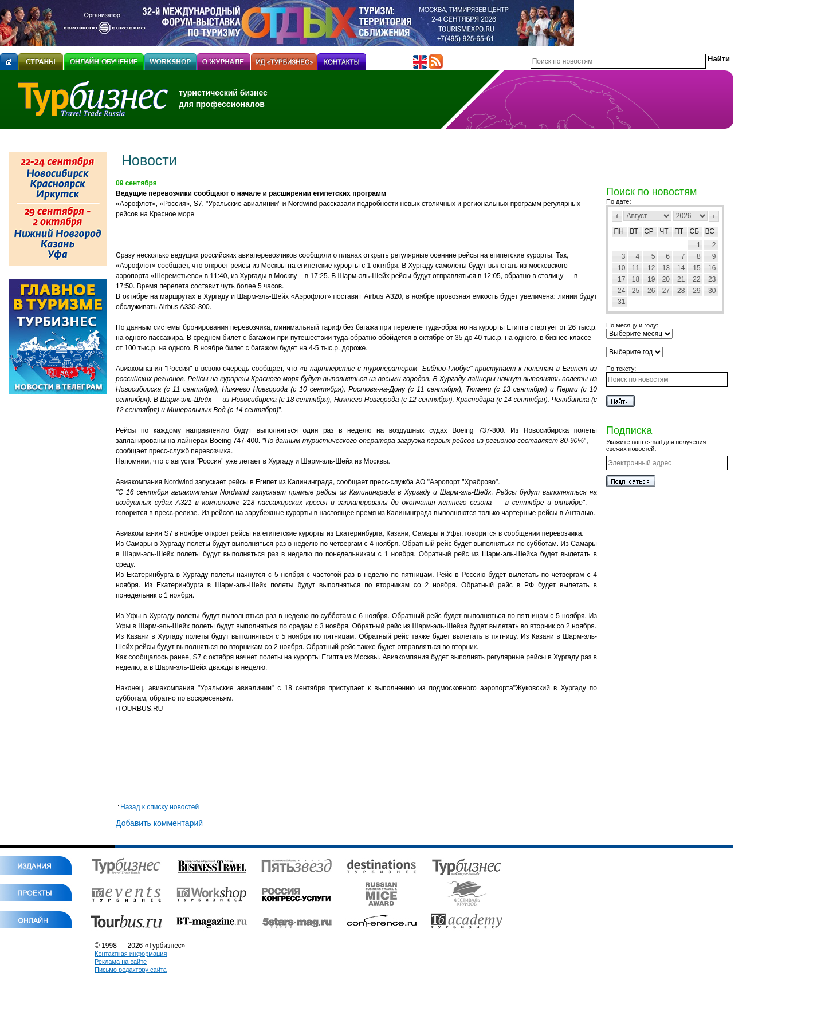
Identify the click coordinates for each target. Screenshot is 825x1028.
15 (696, 268)
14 (681, 268)
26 (651, 291)
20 (666, 279)
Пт (678, 231)
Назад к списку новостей (157, 807)
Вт (634, 231)
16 (712, 268)
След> (714, 216)
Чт (663, 231)
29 (696, 291)
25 (635, 291)
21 (681, 279)
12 (651, 268)
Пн (619, 231)
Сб (695, 231)
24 (621, 291)
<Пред (617, 216)
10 (621, 268)
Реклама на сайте (121, 961)
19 (651, 279)
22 (696, 279)
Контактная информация (131, 953)
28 (681, 291)
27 (666, 291)
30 (712, 291)
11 (635, 268)
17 (621, 279)
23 (712, 279)
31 (621, 302)
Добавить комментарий (159, 823)
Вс (709, 231)
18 (635, 279)
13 (666, 268)
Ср (649, 231)
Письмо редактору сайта (131, 969)
